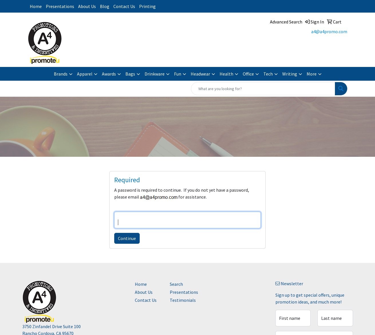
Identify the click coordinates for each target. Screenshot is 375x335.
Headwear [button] (200, 74)
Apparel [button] (84, 74)
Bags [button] (130, 74)
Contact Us (124, 6)
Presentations (60, 6)
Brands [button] (61, 74)
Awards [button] (109, 74)
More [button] (312, 74)
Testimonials (183, 300)
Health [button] (226, 74)
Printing (147, 6)
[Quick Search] (263, 88)
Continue (127, 238)
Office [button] (248, 74)
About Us (87, 6)
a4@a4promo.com (329, 31)
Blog (104, 6)
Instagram (165, 6)
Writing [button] (289, 74)
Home (36, 6)
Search (176, 284)
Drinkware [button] (155, 74)
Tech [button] (268, 74)
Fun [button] (177, 74)
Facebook (179, 6)
